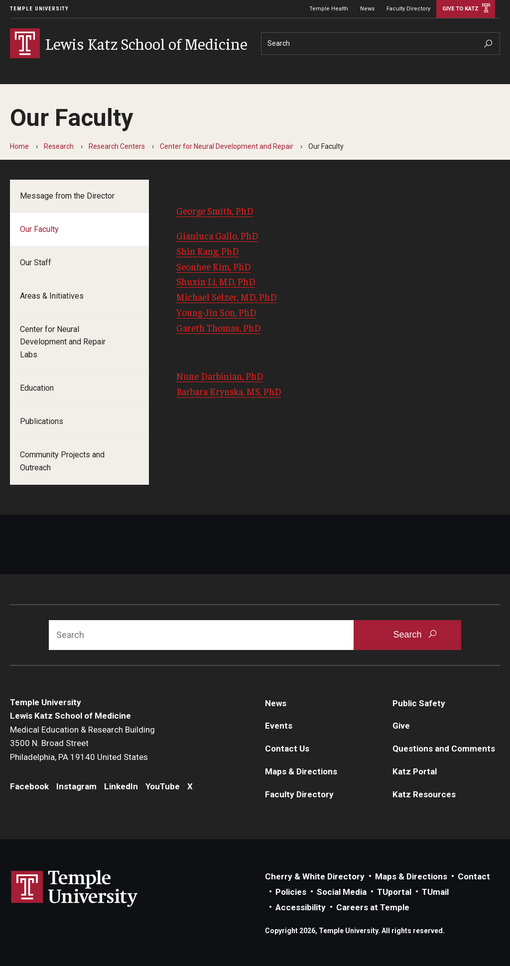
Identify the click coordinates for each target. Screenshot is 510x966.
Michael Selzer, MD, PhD (226, 297)
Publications (41, 421)
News (367, 8)
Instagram (76, 786)
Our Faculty (39, 229)
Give (401, 726)
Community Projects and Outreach (62, 461)
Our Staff (35, 262)
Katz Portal (414, 771)
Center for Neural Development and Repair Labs (63, 342)
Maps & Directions (301, 771)
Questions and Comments (443, 748)
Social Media (342, 892)
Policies (290, 892)
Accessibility (300, 907)
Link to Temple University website (74, 889)
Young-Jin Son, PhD (216, 312)
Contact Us (287, 748)
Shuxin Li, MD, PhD (215, 281)
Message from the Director (67, 196)
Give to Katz (460, 8)
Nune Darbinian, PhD (219, 376)
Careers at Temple (372, 907)
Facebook (29, 786)
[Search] (380, 43)
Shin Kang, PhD (207, 251)
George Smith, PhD (214, 210)
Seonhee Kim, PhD (213, 266)
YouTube (162, 786)
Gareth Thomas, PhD (218, 327)
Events (278, 726)
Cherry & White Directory (315, 876)
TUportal (394, 892)
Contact (474, 876)
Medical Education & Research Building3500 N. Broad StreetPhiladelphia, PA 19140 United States (82, 743)
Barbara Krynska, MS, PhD (228, 391)
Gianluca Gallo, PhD (217, 235)
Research (59, 146)
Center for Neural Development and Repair (226, 146)
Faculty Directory (408, 8)
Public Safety (418, 703)
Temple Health (328, 8)
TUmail (435, 892)
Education (37, 388)
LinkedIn (121, 786)
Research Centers (117, 146)
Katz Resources (424, 794)
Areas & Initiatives (52, 296)
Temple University (39, 8)
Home (19, 146)
